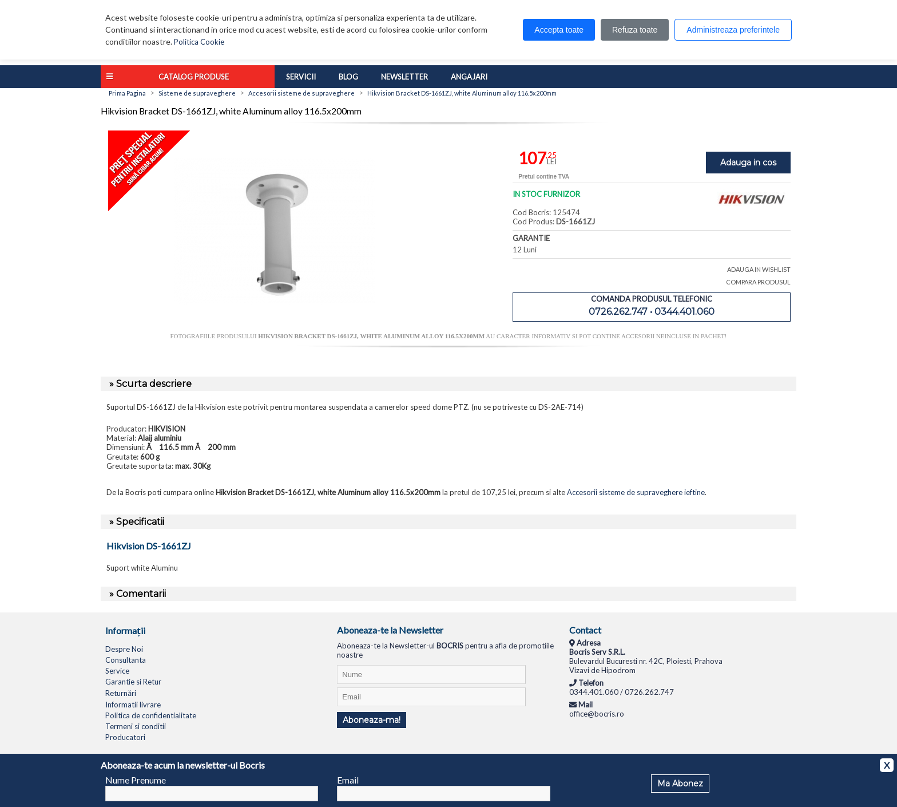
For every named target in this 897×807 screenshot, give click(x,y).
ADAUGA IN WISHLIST (759, 269)
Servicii (301, 76)
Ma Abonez (680, 783)
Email (348, 779)
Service (117, 670)
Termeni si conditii (135, 726)
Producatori (125, 737)
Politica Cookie (199, 41)
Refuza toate (634, 29)
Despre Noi (124, 649)
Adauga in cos (748, 162)
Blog (348, 76)
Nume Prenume (135, 779)
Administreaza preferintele (733, 29)
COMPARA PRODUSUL (758, 282)
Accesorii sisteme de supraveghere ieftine (636, 492)
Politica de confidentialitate (150, 715)
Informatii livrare (133, 704)
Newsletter (404, 76)
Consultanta (125, 659)
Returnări (120, 693)
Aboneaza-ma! (371, 720)
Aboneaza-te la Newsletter (390, 629)
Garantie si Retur (133, 681)
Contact (585, 629)
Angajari (469, 76)
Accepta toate (559, 29)
